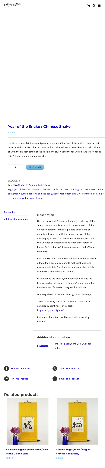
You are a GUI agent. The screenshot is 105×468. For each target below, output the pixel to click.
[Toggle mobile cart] (88, 5)
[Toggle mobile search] (94, 5)
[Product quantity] (15, 75)
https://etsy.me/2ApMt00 (50, 218)
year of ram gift (68, 102)
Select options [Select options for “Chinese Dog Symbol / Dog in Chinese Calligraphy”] (63, 377)
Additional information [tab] (16, 127)
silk (80, 252)
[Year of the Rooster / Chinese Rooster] (27, 407)
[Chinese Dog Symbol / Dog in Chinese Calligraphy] (77, 330)
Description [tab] (10, 120)
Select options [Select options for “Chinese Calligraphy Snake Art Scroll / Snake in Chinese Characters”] (63, 454)
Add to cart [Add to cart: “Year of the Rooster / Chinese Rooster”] (12, 454)
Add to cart (35, 76)
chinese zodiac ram (41, 98)
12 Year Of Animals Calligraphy (34, 93)
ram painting (72, 98)
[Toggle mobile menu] (99, 5)
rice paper (65, 252)
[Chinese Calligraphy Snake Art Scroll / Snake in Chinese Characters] (77, 407)
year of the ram (22, 98)
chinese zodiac (21, 106)
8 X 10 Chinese (84, 102)
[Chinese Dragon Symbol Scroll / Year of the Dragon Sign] (27, 330)
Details (46, 377)
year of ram (36, 106)
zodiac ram (58, 98)
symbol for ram (29, 102)
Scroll (74, 252)
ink (57, 252)
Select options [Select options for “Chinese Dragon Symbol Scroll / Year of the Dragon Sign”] (13, 377)
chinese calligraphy (48, 102)
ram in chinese (88, 98)
